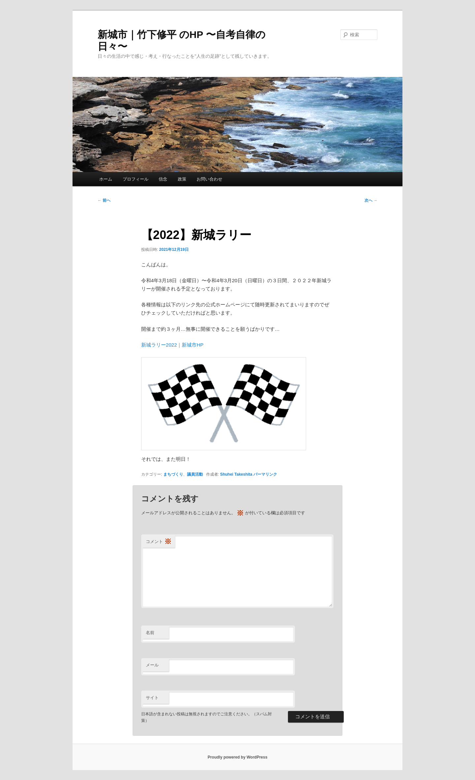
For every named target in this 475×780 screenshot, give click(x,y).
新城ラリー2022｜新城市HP (172, 345)
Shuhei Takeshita (236, 474)
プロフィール (135, 179)
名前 (150, 632)
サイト (152, 697)
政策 (182, 179)
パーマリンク (265, 474)
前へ (104, 200)
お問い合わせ (209, 179)
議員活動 (195, 474)
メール (152, 664)
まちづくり (173, 474)
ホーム (105, 179)
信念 (163, 179)
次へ (370, 200)
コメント (159, 542)
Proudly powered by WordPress (237, 757)
